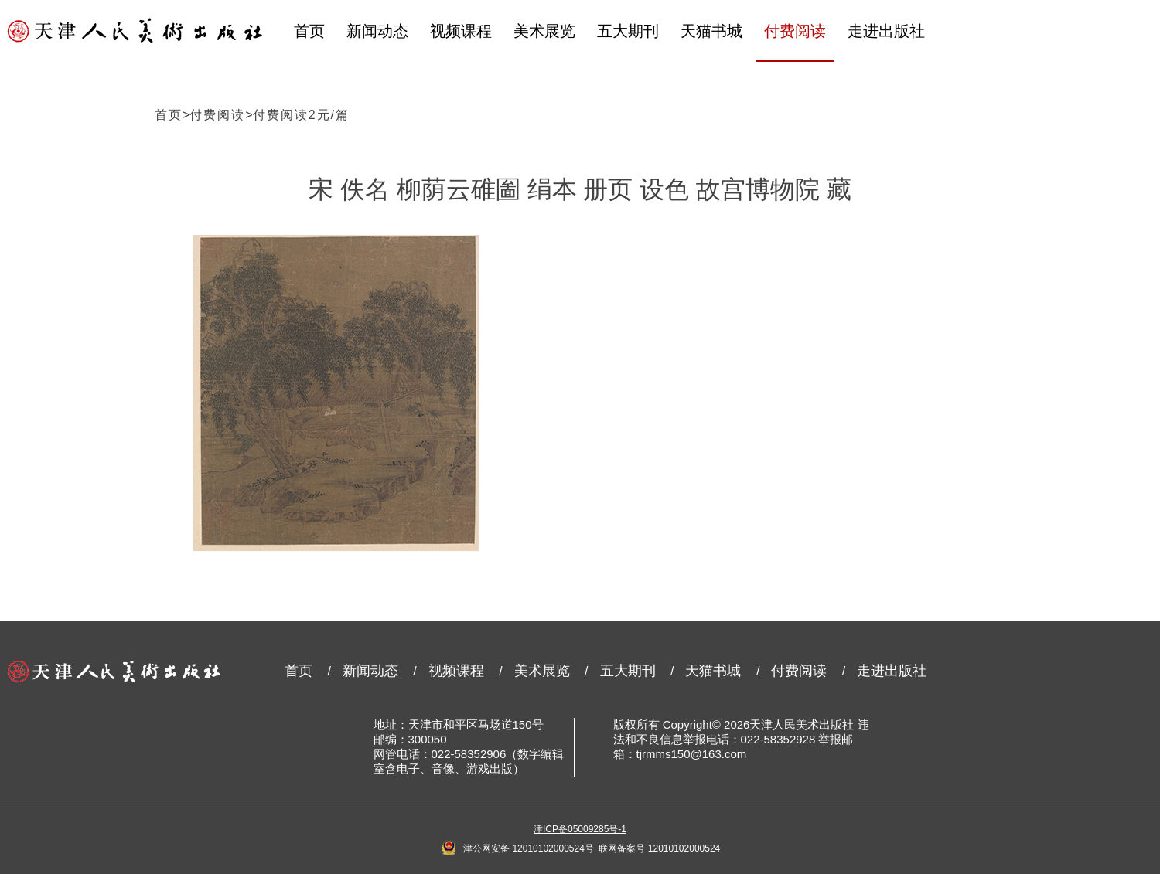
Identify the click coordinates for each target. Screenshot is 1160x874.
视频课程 (461, 30)
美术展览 (544, 30)
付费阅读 (795, 30)
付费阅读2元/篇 (301, 114)
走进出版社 (886, 30)
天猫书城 (711, 30)
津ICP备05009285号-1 (580, 829)
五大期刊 (628, 30)
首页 (309, 30)
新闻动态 (377, 30)
